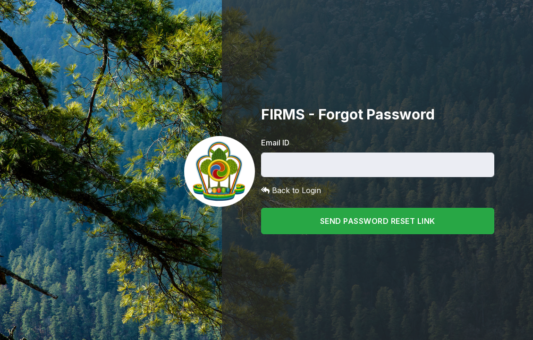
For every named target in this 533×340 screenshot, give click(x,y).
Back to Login (291, 190)
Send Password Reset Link (377, 221)
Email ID (275, 142)
